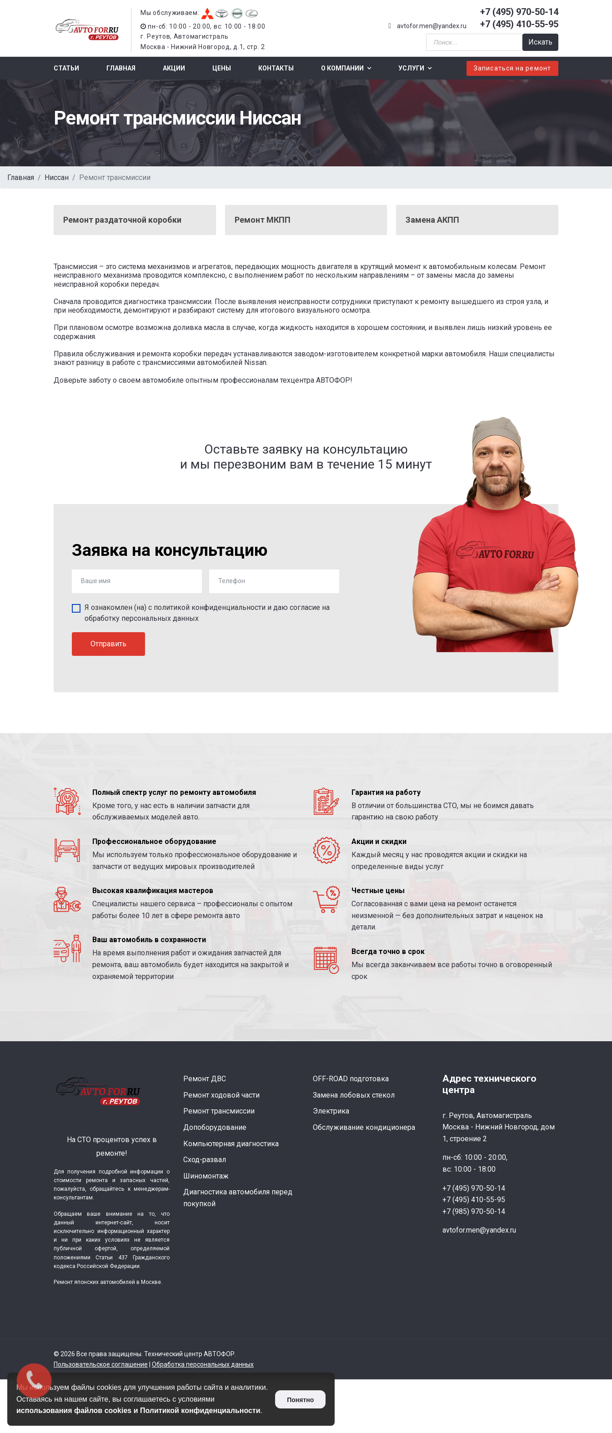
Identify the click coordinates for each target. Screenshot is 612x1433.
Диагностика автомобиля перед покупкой (237, 1198)
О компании (342, 68)
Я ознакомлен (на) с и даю (207, 613)
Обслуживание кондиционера (364, 1127)
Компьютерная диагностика (231, 1143)
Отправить (108, 643)
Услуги (411, 68)
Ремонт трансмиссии (219, 1111)
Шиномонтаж (206, 1176)
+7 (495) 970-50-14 (519, 11)
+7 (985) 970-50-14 (473, 1211)
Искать (540, 42)
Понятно (300, 1399)
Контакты (276, 68)
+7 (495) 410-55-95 (519, 24)
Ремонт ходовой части (221, 1095)
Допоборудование (214, 1127)
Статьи (66, 68)
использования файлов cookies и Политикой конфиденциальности (138, 1410)
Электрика (331, 1111)
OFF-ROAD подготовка (351, 1078)
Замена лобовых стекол (354, 1095)
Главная (120, 68)
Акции (174, 68)
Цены (221, 68)
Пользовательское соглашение (101, 1364)
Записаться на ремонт (512, 68)
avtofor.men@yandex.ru (432, 26)
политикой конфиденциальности (210, 607)
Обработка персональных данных (203, 1364)
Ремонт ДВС (204, 1078)
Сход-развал (204, 1159)
